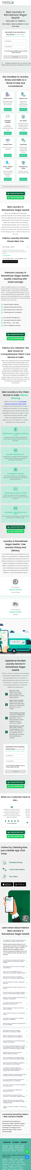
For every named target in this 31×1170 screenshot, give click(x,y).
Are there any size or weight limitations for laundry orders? (15, 1031)
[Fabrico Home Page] (7, 2)
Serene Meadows (15, 1121)
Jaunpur (11, 1159)
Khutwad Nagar (7, 1131)
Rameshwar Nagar (8, 1123)
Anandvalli (5, 1121)
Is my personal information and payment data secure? (15, 1003)
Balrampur (5, 1161)
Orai (13, 1163)
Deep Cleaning (19, 1147)
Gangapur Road (15, 1127)
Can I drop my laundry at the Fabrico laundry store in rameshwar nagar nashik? (15, 961)
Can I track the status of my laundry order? (15, 1013)
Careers (13, 1151)
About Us (5, 1145)
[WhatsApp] (27, 1151)
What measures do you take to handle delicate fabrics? (15, 1053)
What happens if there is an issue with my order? (15, 1008)
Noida (16, 1159)
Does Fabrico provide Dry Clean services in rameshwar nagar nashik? (15, 1095)
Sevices (11, 1145)
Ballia (17, 1163)
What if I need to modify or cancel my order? (15, 1107)
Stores (11, 1147)
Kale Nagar (5, 1127)
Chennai (4, 1163)
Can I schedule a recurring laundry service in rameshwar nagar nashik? (15, 1058)
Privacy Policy (19, 1149)
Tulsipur (21, 1159)
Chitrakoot (13, 1161)
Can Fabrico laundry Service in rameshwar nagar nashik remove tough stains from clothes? (15, 1069)
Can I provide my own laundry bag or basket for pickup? (15, 1041)
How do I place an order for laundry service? (15, 982)
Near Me (17, 1145)
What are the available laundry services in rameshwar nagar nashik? (15, 972)
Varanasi (20, 1168)
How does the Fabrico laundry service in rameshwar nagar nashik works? (15, 940)
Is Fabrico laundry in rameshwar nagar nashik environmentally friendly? (15, 1074)
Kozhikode (20, 1161)
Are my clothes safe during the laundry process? (15, 1090)
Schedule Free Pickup (15, 193)
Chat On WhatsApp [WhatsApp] (15, 198)
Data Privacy (6, 1151)
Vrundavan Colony (18, 1125)
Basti (9, 1163)
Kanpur (22, 1163)
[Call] (27, 1157)
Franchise (5, 1147)
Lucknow (13, 1164)
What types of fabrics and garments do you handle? (15, 1024)
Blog (22, 1145)
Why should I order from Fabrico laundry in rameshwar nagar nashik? (15, 977)
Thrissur (4, 1166)
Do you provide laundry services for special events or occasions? (15, 1080)
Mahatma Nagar (7, 1129)
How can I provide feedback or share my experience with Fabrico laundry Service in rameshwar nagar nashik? (15, 1047)
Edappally (10, 1166)
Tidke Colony (17, 1129)
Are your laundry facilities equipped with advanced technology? (15, 1063)
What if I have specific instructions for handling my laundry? (15, 998)
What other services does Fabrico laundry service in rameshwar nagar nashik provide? (15, 1101)
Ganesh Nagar (6, 1125)
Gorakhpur (5, 1168)
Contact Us (20, 1151)
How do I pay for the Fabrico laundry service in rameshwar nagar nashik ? (15, 992)
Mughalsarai (5, 1164)
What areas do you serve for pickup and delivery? (15, 967)
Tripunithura (18, 1166)
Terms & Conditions (8, 1149)
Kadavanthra (13, 1168)
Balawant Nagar (20, 1123)
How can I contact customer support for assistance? (15, 1085)
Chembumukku (21, 1164)
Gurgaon (4, 1159)
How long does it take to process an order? (15, 987)
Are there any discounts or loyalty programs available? (15, 1018)
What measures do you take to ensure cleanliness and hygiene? (15, 1036)
